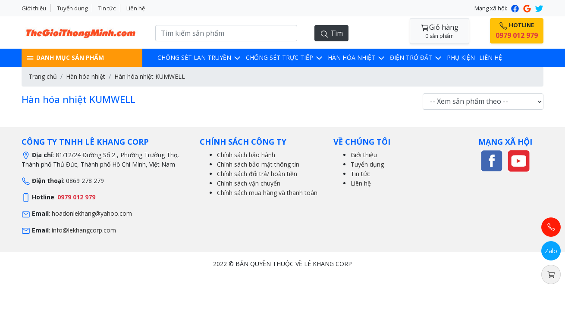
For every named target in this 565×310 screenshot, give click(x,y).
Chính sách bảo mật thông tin (258, 164)
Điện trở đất (416, 57)
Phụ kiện (461, 57)
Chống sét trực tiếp (284, 57)
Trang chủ (42, 76)
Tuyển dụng (72, 8)
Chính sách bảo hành (246, 155)
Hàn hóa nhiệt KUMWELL (149, 76)
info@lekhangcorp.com (84, 230)
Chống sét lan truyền (199, 57)
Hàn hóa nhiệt (357, 57)
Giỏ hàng (439, 31)
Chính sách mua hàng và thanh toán (267, 193)
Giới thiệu (34, 8)
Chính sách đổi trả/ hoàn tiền (257, 174)
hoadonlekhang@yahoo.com (92, 213)
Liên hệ (135, 8)
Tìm (331, 33)
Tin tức (107, 8)
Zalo (551, 251)
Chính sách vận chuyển (248, 183)
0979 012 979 (76, 197)
